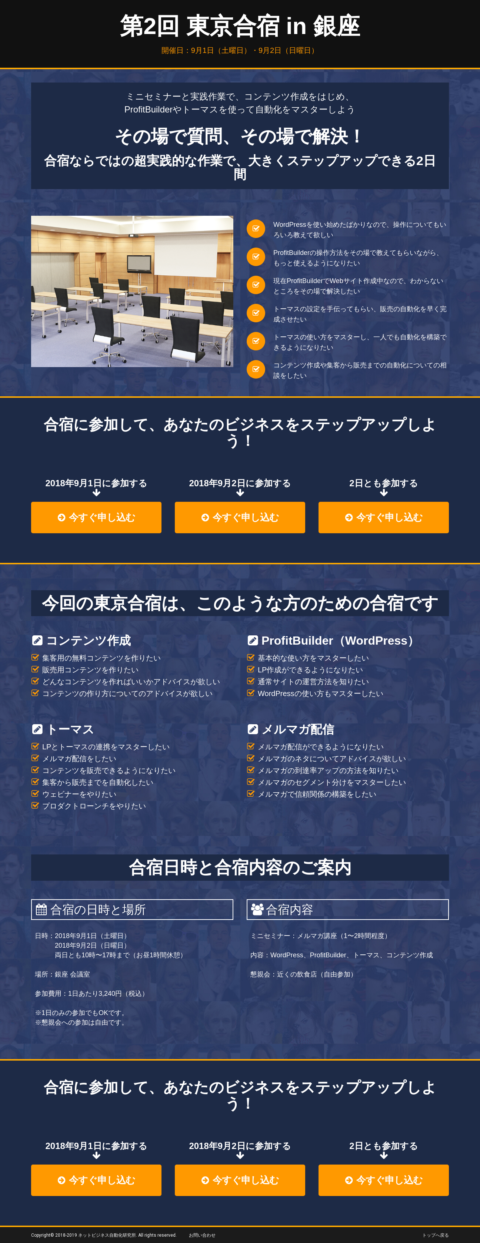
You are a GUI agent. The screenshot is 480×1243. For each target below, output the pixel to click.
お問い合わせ (202, 1235)
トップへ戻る (435, 1235)
